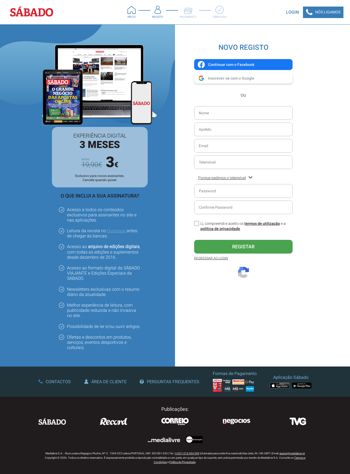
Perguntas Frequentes (169, 381)
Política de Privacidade (182, 462)
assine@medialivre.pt (292, 453)
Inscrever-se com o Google (225, 78)
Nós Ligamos (323, 12)
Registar (243, 246)
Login (292, 12)
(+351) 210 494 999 (187, 453)
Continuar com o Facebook (225, 64)
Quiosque (116, 230)
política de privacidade (220, 228)
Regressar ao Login (211, 258)
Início (131, 12)
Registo (157, 12)
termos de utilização (262, 223)
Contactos (55, 381)
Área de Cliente (105, 381)
